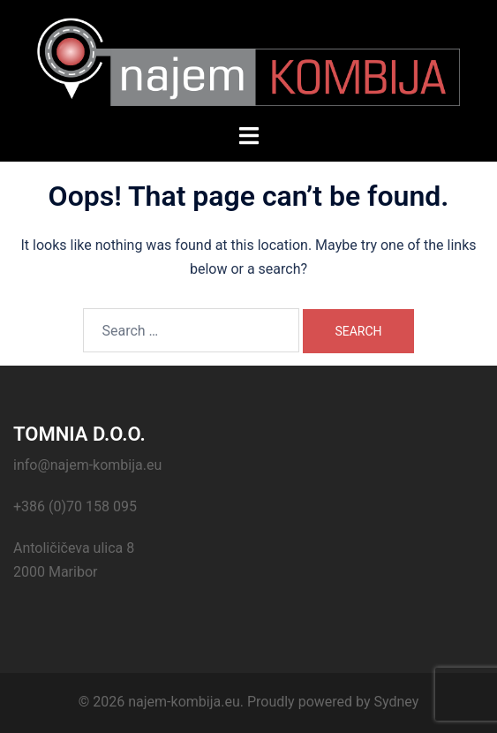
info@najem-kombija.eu (87, 465)
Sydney (395, 701)
